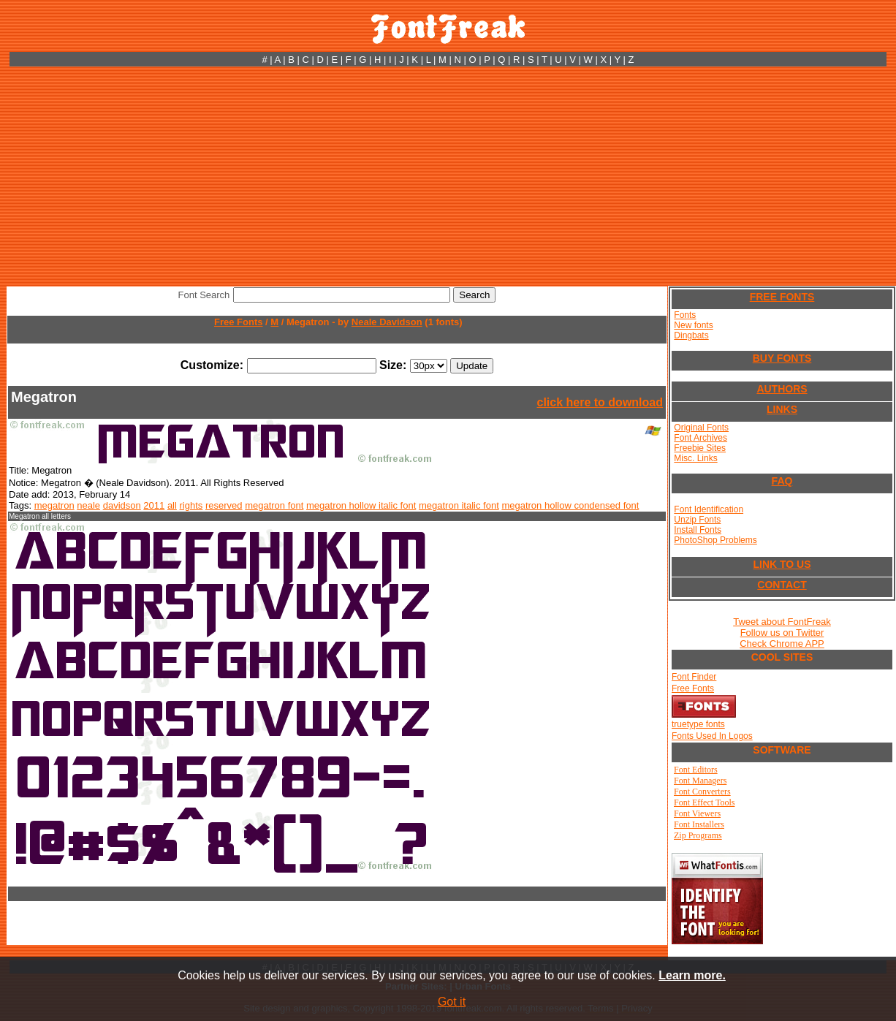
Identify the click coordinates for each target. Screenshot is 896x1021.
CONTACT (781, 585)
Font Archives (700, 438)
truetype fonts (698, 724)
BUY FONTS (782, 358)
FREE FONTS (782, 297)
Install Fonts (697, 530)
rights (191, 505)
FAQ (782, 481)
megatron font (274, 505)
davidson (122, 505)
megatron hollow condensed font (570, 505)
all (172, 505)
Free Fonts (238, 321)
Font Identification (708, 509)
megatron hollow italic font (361, 505)
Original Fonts (701, 427)
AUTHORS (781, 389)
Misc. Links (695, 458)
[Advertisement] (448, 176)
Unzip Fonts (697, 520)
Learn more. (692, 975)
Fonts (685, 315)
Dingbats (691, 335)
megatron (54, 505)
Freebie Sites (700, 448)
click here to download (600, 402)
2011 (153, 505)
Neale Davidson (387, 321)
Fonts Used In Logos (712, 736)
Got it (452, 1001)
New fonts (693, 325)
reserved (224, 505)
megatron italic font (459, 505)
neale (88, 505)
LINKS (782, 409)
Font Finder (694, 677)
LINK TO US (781, 564)
